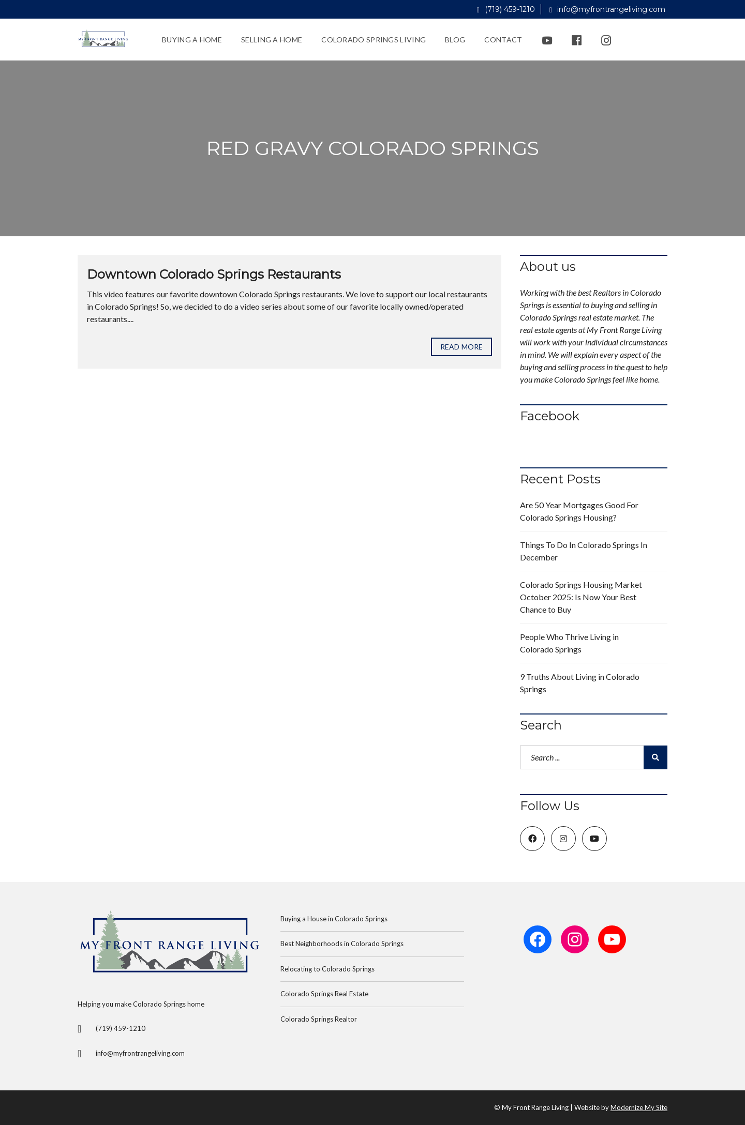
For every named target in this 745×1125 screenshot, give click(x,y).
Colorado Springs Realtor (318, 1019)
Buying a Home (192, 39)
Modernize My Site (638, 1107)
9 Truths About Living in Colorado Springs (579, 683)
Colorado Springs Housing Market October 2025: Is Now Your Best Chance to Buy (581, 597)
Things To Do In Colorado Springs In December (583, 551)
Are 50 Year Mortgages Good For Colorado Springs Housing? (579, 511)
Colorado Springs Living (373, 39)
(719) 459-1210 (506, 9)
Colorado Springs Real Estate (324, 994)
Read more (461, 346)
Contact (503, 39)
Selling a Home (271, 39)
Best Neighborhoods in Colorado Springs (342, 943)
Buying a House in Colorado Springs (334, 919)
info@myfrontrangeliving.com (607, 9)
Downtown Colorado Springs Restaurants (214, 274)
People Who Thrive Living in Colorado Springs (569, 643)
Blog (455, 39)
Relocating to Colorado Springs (327, 969)
